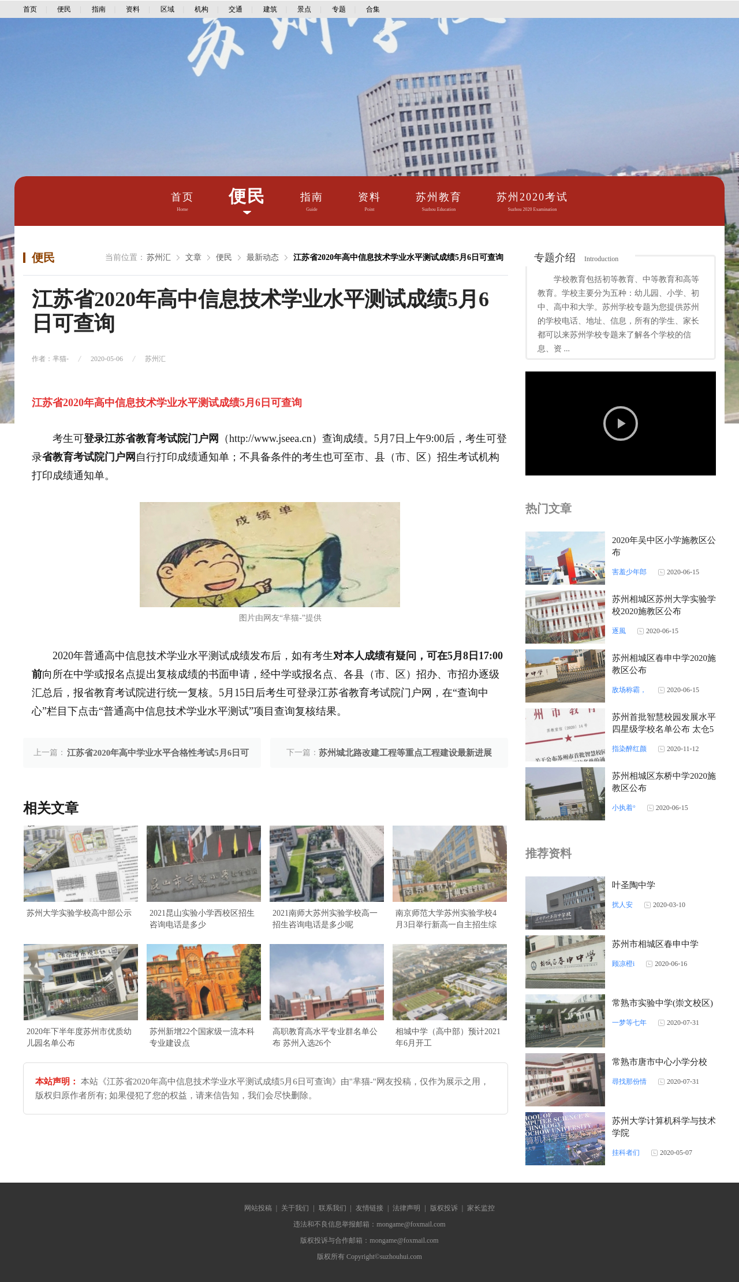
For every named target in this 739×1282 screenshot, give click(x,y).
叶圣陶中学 (633, 885)
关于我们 (295, 1208)
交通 (235, 9)
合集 (373, 9)
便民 (64, 9)
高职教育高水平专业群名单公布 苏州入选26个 (325, 1037)
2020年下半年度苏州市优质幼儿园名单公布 (79, 1037)
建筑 (270, 9)
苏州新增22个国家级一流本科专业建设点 (202, 1037)
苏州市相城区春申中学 (655, 944)
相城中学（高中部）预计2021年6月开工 (448, 1037)
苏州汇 (159, 257)
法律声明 (406, 1208)
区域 (167, 9)
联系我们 (332, 1208)
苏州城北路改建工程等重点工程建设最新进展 (405, 752)
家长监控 (481, 1208)
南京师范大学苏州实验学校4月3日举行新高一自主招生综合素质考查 (446, 920)
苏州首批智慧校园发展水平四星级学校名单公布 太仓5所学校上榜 (664, 729)
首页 (30, 9)
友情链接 (369, 1208)
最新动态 (263, 257)
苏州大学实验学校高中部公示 (79, 913)
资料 (133, 9)
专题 (339, 9)
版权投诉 (444, 1208)
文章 (193, 257)
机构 (201, 9)
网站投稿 (258, 1208)
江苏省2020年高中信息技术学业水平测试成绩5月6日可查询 (398, 257)
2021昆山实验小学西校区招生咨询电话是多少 (202, 919)
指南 (99, 9)
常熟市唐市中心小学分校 (659, 1062)
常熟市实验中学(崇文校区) (662, 1003)
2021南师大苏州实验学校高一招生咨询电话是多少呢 (325, 919)
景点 (304, 9)
